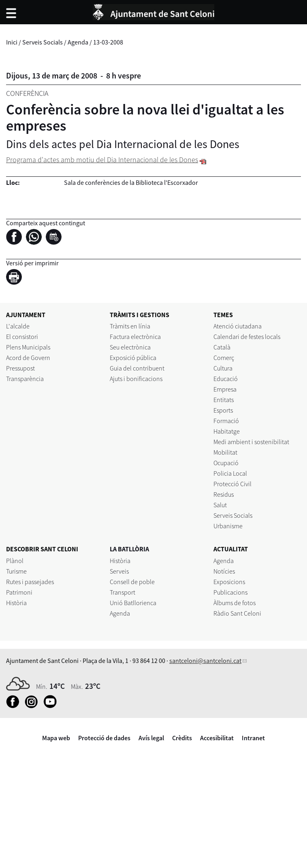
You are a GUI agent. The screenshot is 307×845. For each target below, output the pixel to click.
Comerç (223, 358)
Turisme (16, 571)
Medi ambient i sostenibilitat (251, 442)
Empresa (225, 389)
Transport (122, 592)
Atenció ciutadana (237, 326)
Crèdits (182, 738)
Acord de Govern (28, 358)
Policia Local (230, 473)
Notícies (224, 571)
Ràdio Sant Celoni (237, 613)
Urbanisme (228, 526)
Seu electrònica (130, 347)
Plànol (14, 561)
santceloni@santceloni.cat (205, 661)
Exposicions (229, 582)
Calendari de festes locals (246, 336)
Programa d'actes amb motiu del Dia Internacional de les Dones (102, 159)
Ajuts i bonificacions (136, 379)
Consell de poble (132, 582)
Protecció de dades (104, 738)
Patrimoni (19, 592)
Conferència (27, 93)
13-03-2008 (108, 42)
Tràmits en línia (130, 326)
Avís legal (151, 738)
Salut (220, 505)
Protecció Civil (232, 484)
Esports (223, 410)
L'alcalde (18, 326)
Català (221, 347)
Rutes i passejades (30, 582)
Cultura (222, 368)
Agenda (78, 42)
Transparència (25, 379)
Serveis (119, 571)
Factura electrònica (135, 336)
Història (16, 603)
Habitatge (226, 431)
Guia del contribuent (137, 368)
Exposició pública (133, 358)
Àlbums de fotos (234, 603)
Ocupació (226, 463)
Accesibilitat (217, 738)
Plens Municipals (28, 347)
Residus (223, 494)
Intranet (253, 738)
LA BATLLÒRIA (129, 549)
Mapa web (56, 738)
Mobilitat (225, 452)
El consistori (22, 336)
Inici (11, 42)
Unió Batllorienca (133, 603)
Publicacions (230, 592)
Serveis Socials (42, 42)
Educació (225, 379)
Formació (226, 421)
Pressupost (20, 368)
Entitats (223, 400)
